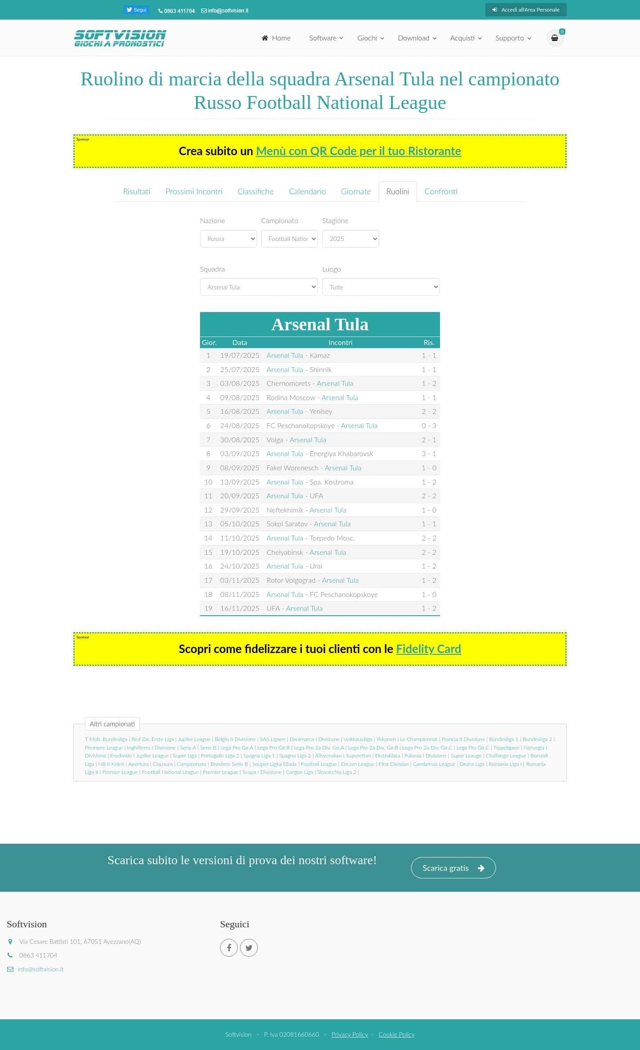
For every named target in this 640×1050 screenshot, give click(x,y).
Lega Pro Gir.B (273, 747)
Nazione (212, 220)
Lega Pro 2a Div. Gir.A (319, 747)
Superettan (358, 755)
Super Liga (185, 755)
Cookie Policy (397, 1034)
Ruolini (397, 191)
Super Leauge (466, 755)
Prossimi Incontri (194, 191)
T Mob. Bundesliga (106, 739)
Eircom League (357, 764)
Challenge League (506, 755)
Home (276, 37)
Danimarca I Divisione (315, 739)
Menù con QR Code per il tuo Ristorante (358, 151)
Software (322, 37)
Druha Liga (472, 764)
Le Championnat (418, 739)
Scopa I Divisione (261, 772)
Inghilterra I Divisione (151, 747)
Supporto (510, 37)
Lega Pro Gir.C (472, 747)
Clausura (163, 764)
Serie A (188, 747)
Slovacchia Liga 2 (336, 772)
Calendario (307, 191)
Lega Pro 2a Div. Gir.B (373, 747)
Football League (319, 764)
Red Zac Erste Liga (153, 739)
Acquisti (462, 37)
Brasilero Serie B (229, 764)
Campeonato (191, 764)
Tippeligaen (506, 747)
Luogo (331, 269)
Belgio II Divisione (235, 739)
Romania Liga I (505, 764)
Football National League (170, 772)
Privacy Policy (350, 1034)
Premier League (120, 772)
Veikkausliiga (358, 739)
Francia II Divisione (463, 739)
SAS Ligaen (272, 739)
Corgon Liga (299, 772)
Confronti (440, 191)
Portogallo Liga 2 (220, 755)
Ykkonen (386, 739)
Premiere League (104, 747)
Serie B (208, 747)
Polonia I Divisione (425, 755)
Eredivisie (121, 755)
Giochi (367, 37)
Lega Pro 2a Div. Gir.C (427, 747)
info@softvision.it (35, 969)
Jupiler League (194, 739)
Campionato (280, 220)
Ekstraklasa (387, 755)
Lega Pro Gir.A (236, 747)
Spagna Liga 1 (259, 755)
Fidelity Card (428, 648)
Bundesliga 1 (504, 739)
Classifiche (256, 191)
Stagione (335, 220)
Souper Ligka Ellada (274, 764)
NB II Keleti (111, 764)
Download (413, 37)
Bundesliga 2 (537, 739)
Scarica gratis (453, 868)
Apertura (138, 764)
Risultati (137, 191)
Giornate (356, 191)
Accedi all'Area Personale (526, 9)
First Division (393, 764)
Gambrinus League (434, 764)
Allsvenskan (328, 755)
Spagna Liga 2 (295, 755)
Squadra (212, 269)
